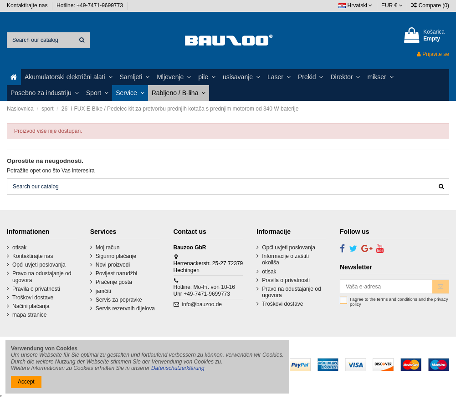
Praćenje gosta (114, 282)
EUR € (392, 5)
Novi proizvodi (113, 265)
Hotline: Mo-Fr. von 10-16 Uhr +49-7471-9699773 (204, 290)
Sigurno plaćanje (116, 256)
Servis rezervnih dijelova (125, 308)
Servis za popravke (119, 300)
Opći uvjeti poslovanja (39, 265)
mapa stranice (29, 315)
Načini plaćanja (30, 306)
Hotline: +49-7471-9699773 (90, 5)
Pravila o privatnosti (36, 289)
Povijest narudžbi (116, 273)
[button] (68, 77)
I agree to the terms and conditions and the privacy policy (399, 302)
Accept (26, 382)
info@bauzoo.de (202, 304)
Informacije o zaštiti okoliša (285, 259)
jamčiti (103, 291)
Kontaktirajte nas (28, 5)
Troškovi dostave (32, 297)
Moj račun (108, 247)
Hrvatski (355, 5)
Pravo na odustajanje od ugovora (41, 276)
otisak (19, 247)
